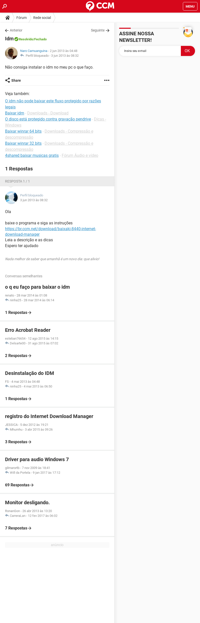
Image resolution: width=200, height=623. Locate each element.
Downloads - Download (48, 113)
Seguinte (98, 30)
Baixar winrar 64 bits (23, 131)
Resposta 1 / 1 (17, 181)
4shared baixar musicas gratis (32, 155)
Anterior (16, 30)
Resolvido (26, 39)
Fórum (21, 18)
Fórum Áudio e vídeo (80, 155)
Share (16, 80)
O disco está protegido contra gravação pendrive (48, 119)
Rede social (42, 18)
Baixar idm (14, 113)
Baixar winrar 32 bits (23, 143)
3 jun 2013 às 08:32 (65, 55)
